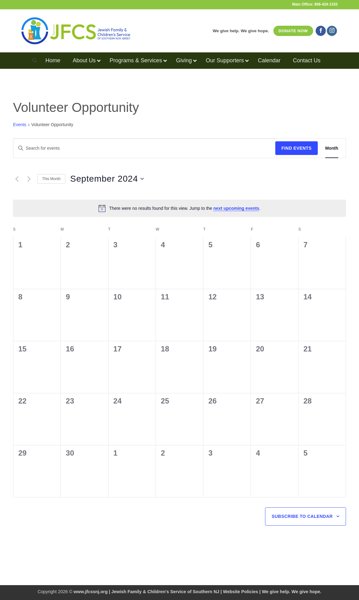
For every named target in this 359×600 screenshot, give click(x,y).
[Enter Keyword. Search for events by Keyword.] (144, 148)
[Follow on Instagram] (332, 31)
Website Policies (240, 591)
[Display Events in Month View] (331, 148)
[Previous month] (16, 179)
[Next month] (29, 179)
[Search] (34, 60)
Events (19, 124)
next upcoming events (236, 208)
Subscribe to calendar (302, 516)
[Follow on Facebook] (321, 31)
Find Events (296, 148)
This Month (51, 179)
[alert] (179, 208)
